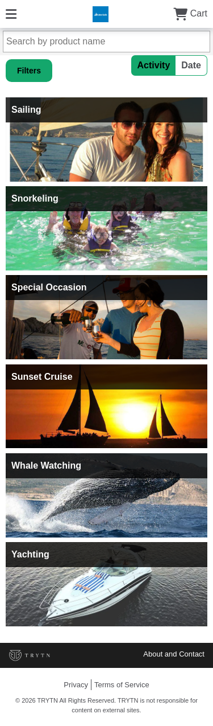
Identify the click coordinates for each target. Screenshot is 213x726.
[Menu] (11, 13)
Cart (190, 13)
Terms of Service (121, 684)
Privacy (76, 684)
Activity (153, 65)
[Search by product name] (106, 41)
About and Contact (173, 654)
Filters (29, 70)
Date (191, 65)
